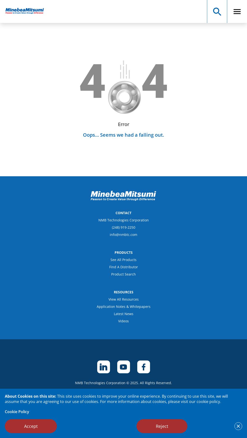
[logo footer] (123, 199)
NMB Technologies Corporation (123, 220)
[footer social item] (103, 366)
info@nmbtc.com (123, 234)
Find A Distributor (123, 267)
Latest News (123, 313)
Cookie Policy (17, 411)
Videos (123, 321)
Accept (31, 426)
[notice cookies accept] (238, 426)
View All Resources (124, 299)
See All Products (123, 259)
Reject (162, 426)
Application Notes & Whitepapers (124, 306)
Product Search (123, 274)
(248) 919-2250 (123, 227)
